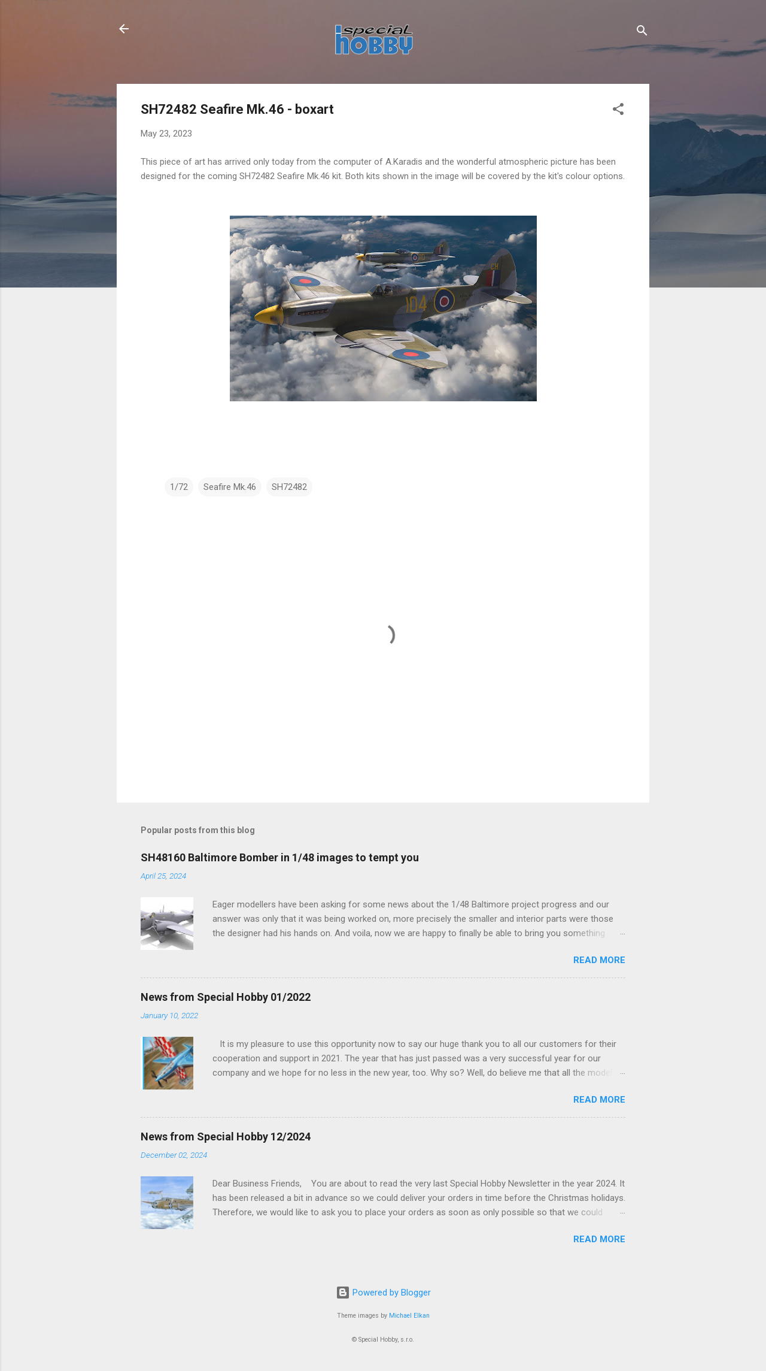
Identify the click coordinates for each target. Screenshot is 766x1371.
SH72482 (289, 487)
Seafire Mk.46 (229, 487)
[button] (618, 111)
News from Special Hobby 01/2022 (226, 997)
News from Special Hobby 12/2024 (226, 1136)
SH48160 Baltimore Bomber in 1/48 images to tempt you (280, 857)
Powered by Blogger (383, 1292)
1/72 (179, 487)
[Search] (642, 32)
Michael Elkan (409, 1315)
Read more (599, 960)
